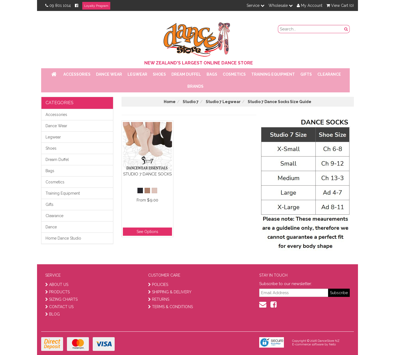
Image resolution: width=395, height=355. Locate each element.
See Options (147, 231)
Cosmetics (234, 74)
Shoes (159, 74)
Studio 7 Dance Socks (147, 174)
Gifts (306, 74)
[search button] (346, 29)
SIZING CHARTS (61, 299)
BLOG (52, 314)
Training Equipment (273, 74)
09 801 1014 (58, 5)
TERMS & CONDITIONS (170, 307)
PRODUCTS (57, 292)
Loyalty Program (96, 6)
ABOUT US (56, 284)
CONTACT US (59, 307)
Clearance (329, 74)
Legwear (137, 74)
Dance (51, 227)
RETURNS (158, 299)
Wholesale (281, 5)
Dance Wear (109, 74)
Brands (195, 86)
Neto (332, 344)
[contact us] (262, 304)
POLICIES (158, 284)
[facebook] (273, 304)
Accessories (77, 74)
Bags (212, 74)
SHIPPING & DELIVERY (169, 292)
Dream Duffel (186, 74)
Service (255, 5)
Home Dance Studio (63, 238)
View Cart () (340, 5)
